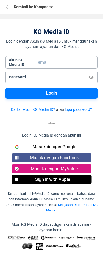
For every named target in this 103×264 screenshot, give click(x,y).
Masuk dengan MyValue (46, 168)
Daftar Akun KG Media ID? (33, 109)
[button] (51, 179)
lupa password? (78, 109)
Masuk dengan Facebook (47, 157)
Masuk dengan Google (45, 146)
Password (17, 77)
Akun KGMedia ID (16, 62)
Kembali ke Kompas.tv (29, 7)
